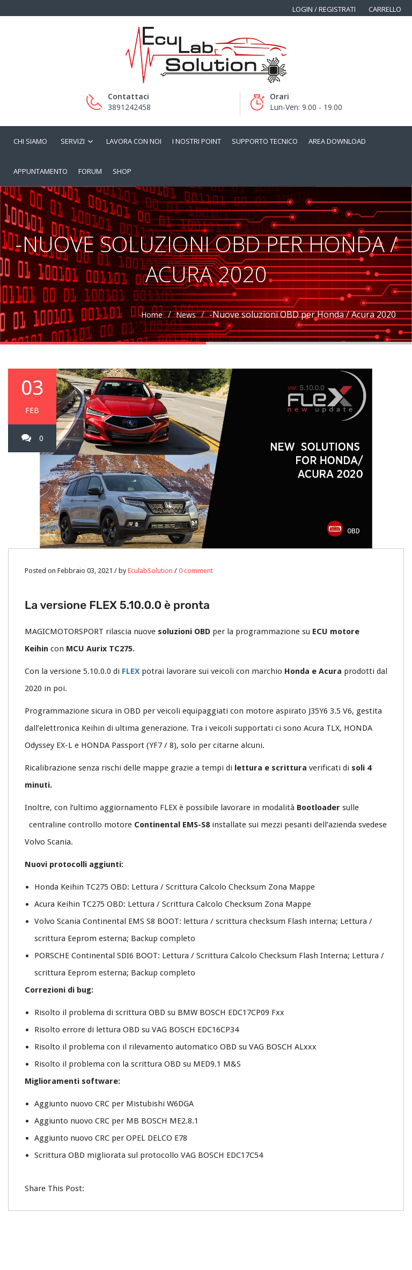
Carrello (385, 9)
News (186, 315)
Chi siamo (30, 141)
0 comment (196, 571)
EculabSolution (150, 571)
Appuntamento (40, 171)
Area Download (337, 141)
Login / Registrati (324, 9)
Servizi (73, 141)
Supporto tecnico (265, 141)
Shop (122, 171)
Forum (90, 171)
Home (152, 315)
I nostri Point (196, 141)
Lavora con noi (133, 141)
